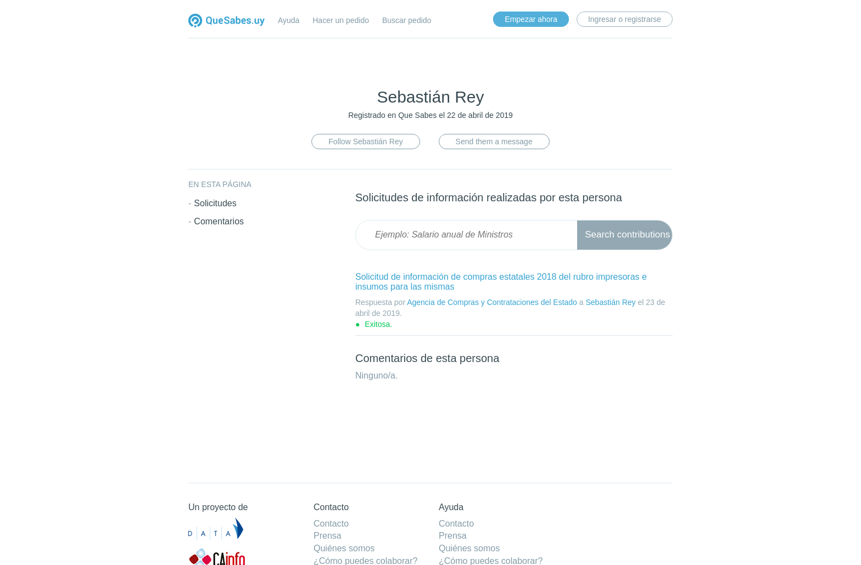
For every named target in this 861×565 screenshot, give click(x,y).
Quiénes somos (344, 548)
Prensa (328, 535)
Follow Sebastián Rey (365, 141)
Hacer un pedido (340, 20)
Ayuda (288, 20)
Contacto (331, 523)
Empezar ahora (531, 19)
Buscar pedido (407, 20)
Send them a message (494, 141)
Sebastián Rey (610, 302)
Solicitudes (215, 203)
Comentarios (219, 221)
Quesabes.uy (226, 22)
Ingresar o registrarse (624, 19)
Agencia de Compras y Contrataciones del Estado (492, 302)
